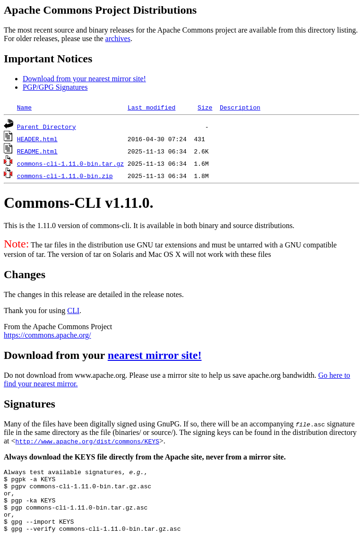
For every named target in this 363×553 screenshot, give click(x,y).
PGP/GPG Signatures (55, 87)
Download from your (56, 355)
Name (24, 107)
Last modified (151, 107)
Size (205, 107)
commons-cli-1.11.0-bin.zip (65, 175)
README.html (37, 151)
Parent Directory (46, 126)
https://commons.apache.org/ (47, 335)
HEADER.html (37, 139)
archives (117, 38)
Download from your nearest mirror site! (84, 79)
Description (240, 107)
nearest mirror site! (155, 355)
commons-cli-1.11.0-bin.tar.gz (70, 163)
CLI (73, 310)
